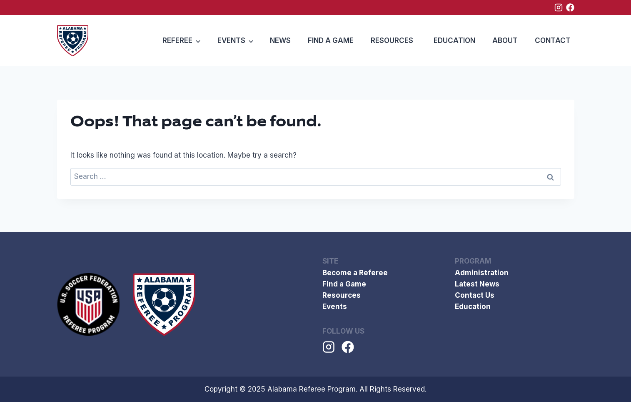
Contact (553, 40)
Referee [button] (177, 40)
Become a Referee (355, 273)
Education (454, 40)
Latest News (477, 284)
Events (334, 306)
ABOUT (505, 40)
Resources (392, 40)
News (280, 40)
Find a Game (331, 40)
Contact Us (474, 295)
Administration (482, 273)
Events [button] (231, 40)
